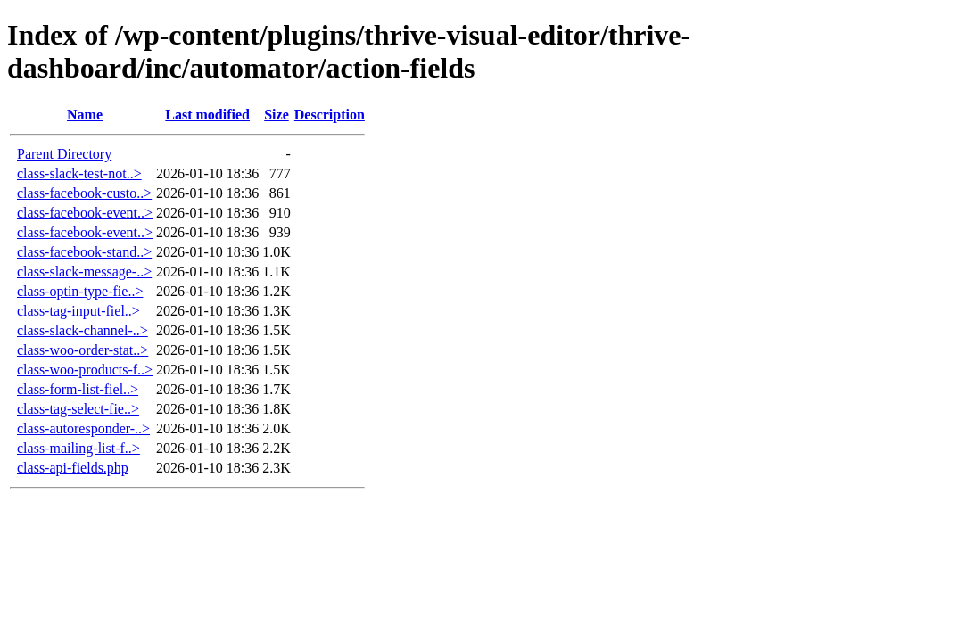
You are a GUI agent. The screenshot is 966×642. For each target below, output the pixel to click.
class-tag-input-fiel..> (78, 310)
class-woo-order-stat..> (82, 350)
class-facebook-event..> (85, 212)
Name (85, 114)
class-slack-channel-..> (82, 330)
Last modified (207, 114)
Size (276, 114)
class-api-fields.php (72, 467)
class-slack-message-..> (84, 271)
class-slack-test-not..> (79, 173)
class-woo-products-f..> (85, 369)
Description (329, 114)
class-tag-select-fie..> (78, 408)
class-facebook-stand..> (84, 251)
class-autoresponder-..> (83, 428)
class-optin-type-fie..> (80, 291)
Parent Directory (64, 153)
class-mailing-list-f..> (78, 448)
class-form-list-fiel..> (77, 389)
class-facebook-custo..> (84, 193)
